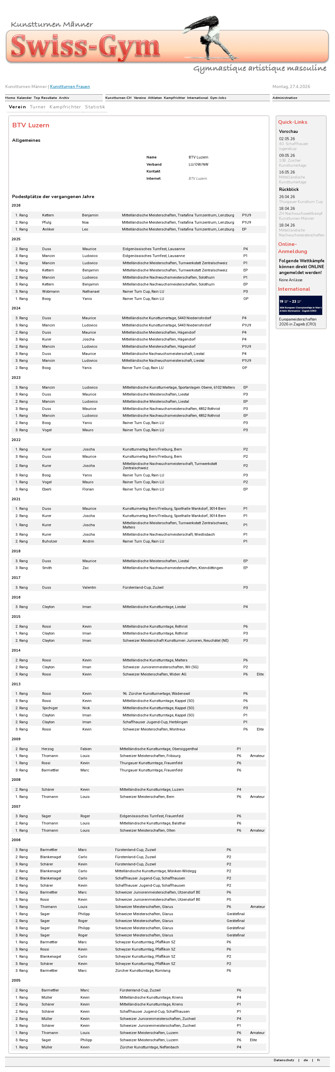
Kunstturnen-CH (118, 98)
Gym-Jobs (218, 98)
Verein (17, 106)
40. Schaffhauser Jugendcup (293, 146)
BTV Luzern (198, 178)
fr (318, 1060)
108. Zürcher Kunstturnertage (292, 163)
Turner (38, 106)
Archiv (64, 98)
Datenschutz (284, 1060)
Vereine (140, 98)
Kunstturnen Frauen (70, 87)
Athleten (155, 98)
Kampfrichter (174, 98)
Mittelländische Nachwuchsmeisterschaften (302, 233)
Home (10, 98)
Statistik (95, 106)
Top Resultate (45, 98)
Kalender (24, 98)
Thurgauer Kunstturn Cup (301, 201)
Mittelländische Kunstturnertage (292, 180)
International (197, 98)
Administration (285, 98)
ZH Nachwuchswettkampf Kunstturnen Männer (301, 216)
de (306, 1060)
